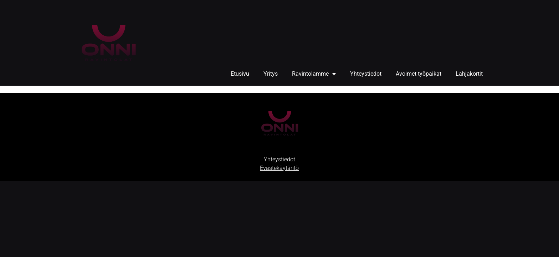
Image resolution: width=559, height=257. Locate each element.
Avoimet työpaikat (418, 73)
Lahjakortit (469, 73)
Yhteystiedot (365, 73)
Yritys (270, 73)
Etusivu (240, 73)
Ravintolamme (314, 73)
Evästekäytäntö (279, 168)
